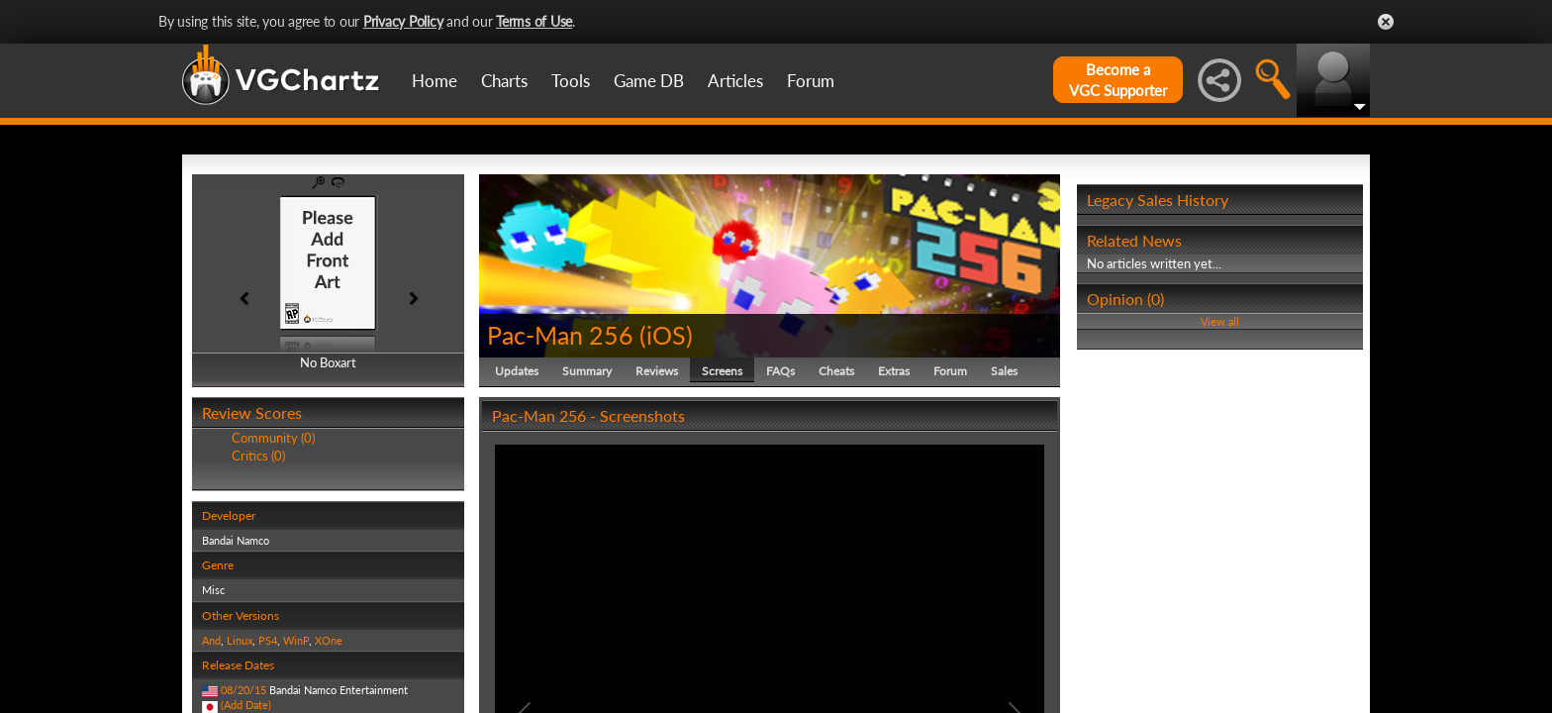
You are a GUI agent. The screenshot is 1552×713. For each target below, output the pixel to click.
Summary (587, 370)
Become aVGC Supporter (1118, 79)
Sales (1004, 370)
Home (434, 80)
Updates (516, 370)
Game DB (649, 80)
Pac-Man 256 (560, 335)
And (211, 640)
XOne (328, 640)
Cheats (836, 370)
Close (1386, 22)
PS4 (267, 640)
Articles (735, 80)
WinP (296, 640)
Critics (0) (258, 455)
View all (1220, 321)
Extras (894, 370)
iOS (666, 335)
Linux (239, 640)
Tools (570, 80)
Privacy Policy (403, 21)
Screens (722, 370)
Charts (504, 80)
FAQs (780, 370)
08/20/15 (243, 689)
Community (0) (273, 438)
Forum (810, 80)
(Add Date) (246, 704)
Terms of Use (534, 21)
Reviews (656, 370)
